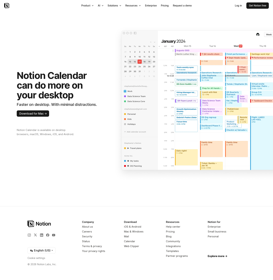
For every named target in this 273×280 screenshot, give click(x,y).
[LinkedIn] (42, 235)
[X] (35, 235)
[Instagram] (29, 235)
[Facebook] (47, 235)
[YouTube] (53, 235)
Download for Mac (33, 113)
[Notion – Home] (7, 6)
